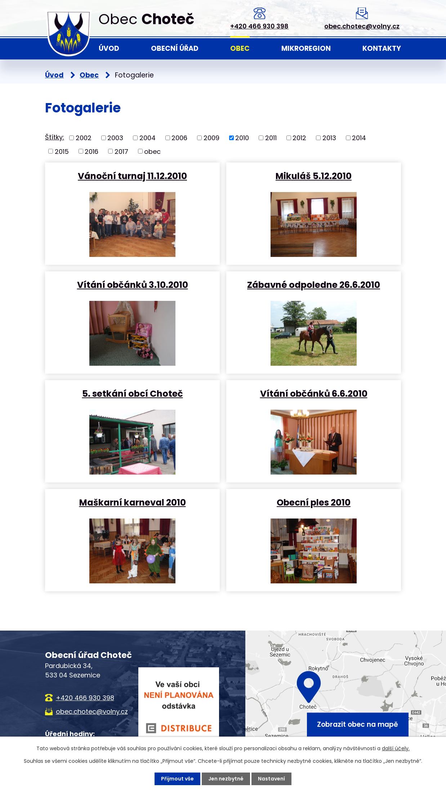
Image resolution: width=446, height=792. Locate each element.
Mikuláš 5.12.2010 (314, 176)
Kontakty (381, 48)
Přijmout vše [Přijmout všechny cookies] (177, 778)
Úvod (109, 48)
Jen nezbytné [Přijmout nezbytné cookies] (226, 778)
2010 (242, 137)
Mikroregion (306, 48)
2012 (299, 137)
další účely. (396, 748)
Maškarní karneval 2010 (132, 502)
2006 (179, 137)
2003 (115, 137)
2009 (211, 137)
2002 (84, 137)
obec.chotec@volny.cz (362, 26)
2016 (91, 151)
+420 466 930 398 (259, 26)
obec (152, 151)
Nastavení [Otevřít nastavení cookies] (271, 778)
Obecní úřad (175, 48)
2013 (329, 137)
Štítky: (54, 137)
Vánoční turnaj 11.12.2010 (132, 176)
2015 (62, 151)
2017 (121, 151)
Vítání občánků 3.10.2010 (132, 284)
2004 (147, 137)
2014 (359, 137)
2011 (271, 137)
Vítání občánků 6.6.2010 (313, 393)
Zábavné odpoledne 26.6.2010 (313, 284)
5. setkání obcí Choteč (132, 393)
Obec (240, 48)
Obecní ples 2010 (314, 502)
